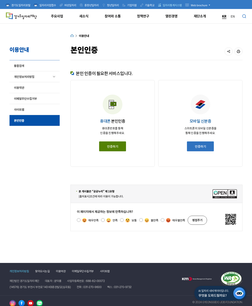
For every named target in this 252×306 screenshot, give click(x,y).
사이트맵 (105, 271)
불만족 (151, 220)
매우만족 (90, 220)
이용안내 (84, 36)
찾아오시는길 (42, 271)
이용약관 (61, 271)
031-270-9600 (92, 287)
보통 (131, 220)
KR (224, 16)
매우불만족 (175, 220)
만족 (112, 220)
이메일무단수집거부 (83, 271)
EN (233, 16)
